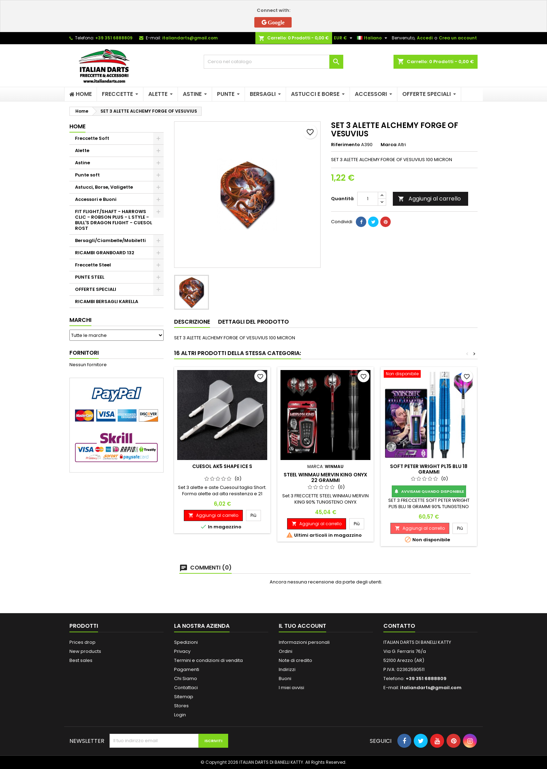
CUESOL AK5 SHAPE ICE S (222, 466)
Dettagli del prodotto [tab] (253, 322)
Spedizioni (186, 642)
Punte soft (87, 175)
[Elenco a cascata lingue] (373, 38)
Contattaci (186, 687)
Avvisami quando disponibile (429, 491)
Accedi (425, 38)
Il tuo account (302, 626)
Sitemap (183, 696)
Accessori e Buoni (96, 199)
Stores (181, 705)
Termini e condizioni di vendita (208, 660)
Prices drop (82, 642)
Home (77, 126)
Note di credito (295, 660)
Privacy (182, 651)
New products (85, 651)
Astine (82, 162)
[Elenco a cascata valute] (344, 38)
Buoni (285, 678)
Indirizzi (287, 669)
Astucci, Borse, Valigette (104, 187)
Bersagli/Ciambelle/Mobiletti (110, 240)
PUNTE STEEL (89, 277)
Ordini (285, 651)
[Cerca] (273, 62)
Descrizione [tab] (192, 322)
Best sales (80, 660)
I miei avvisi (291, 687)
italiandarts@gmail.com (190, 38)
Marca (389, 145)
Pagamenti (186, 669)
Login (180, 714)
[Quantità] (367, 199)
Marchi (80, 320)
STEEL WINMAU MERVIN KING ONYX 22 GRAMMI (325, 477)
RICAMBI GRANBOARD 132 (104, 252)
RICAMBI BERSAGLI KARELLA (106, 301)
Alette (82, 150)
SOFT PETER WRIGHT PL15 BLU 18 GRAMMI (428, 469)
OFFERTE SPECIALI (95, 289)
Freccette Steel (93, 265)
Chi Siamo (185, 678)
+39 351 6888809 (114, 38)
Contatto (399, 626)
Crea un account (458, 38)
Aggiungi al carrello (429, 199)
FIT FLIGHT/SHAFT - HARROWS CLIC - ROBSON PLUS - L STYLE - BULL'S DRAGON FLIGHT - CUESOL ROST (113, 220)
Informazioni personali (304, 642)
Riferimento (345, 145)
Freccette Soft (92, 138)
